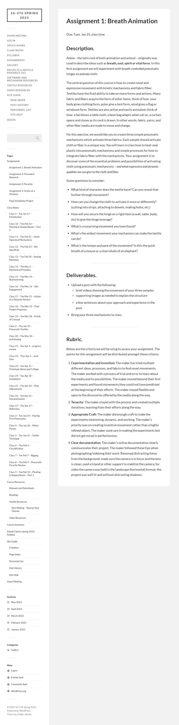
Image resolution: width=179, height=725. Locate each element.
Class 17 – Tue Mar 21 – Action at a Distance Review (25, 298)
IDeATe (11, 119)
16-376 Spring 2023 (24, 15)
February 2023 (18, 622)
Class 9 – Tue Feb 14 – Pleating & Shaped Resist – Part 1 (25, 474)
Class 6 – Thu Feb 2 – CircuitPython (20, 447)
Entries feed (17, 677)
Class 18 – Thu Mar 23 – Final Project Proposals (24, 308)
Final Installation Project (21, 200)
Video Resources (18, 90)
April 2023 (16, 609)
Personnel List (20, 109)
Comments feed (19, 684)
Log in (14, 670)
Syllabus (13, 55)
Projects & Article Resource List (20, 71)
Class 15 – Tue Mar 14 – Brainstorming (21, 278)
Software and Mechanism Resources (22, 79)
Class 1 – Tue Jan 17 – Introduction (20, 215)
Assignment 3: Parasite (21, 184)
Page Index (17, 100)
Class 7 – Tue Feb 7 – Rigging (23, 455)
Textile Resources (19, 85)
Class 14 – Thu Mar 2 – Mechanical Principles (21, 268)
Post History (19, 105)
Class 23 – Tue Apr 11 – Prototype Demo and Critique (24, 368)
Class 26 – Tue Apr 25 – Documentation (21, 397)
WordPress (25, 710)
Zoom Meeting (17, 35)
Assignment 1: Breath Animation (25, 167)
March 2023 (17, 615)
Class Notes (15, 50)
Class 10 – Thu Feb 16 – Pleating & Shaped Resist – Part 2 (25, 226)
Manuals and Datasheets (21, 488)
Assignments (16, 60)
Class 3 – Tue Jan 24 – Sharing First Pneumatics (24, 417)
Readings (13, 495)
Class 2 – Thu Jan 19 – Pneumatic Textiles (20, 328)
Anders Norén (24, 714)
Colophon (14, 547)
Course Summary (15, 524)
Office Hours (16, 45)
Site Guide (14, 95)
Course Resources (16, 482)
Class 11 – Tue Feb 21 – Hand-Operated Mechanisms (24, 238)
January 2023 (18, 629)
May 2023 (16, 602)
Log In (11, 40)
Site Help (16, 114)
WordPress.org (18, 691)
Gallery (12, 65)
